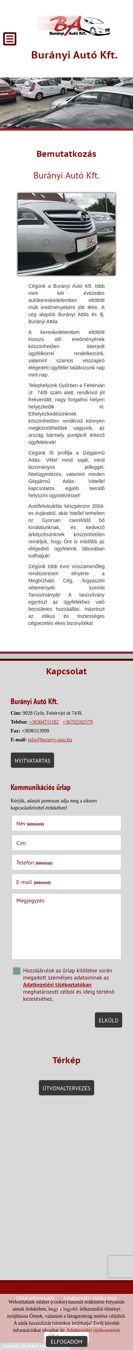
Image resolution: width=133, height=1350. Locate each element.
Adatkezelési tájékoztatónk (93, 1330)
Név (30, 823)
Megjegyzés (30, 900)
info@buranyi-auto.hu (50, 739)
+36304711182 (44, 722)
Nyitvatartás (32, 760)
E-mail (33, 881)
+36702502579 (77, 722)
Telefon (34, 862)
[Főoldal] (74, 25)
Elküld (108, 1020)
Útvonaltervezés (66, 1088)
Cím (21, 842)
